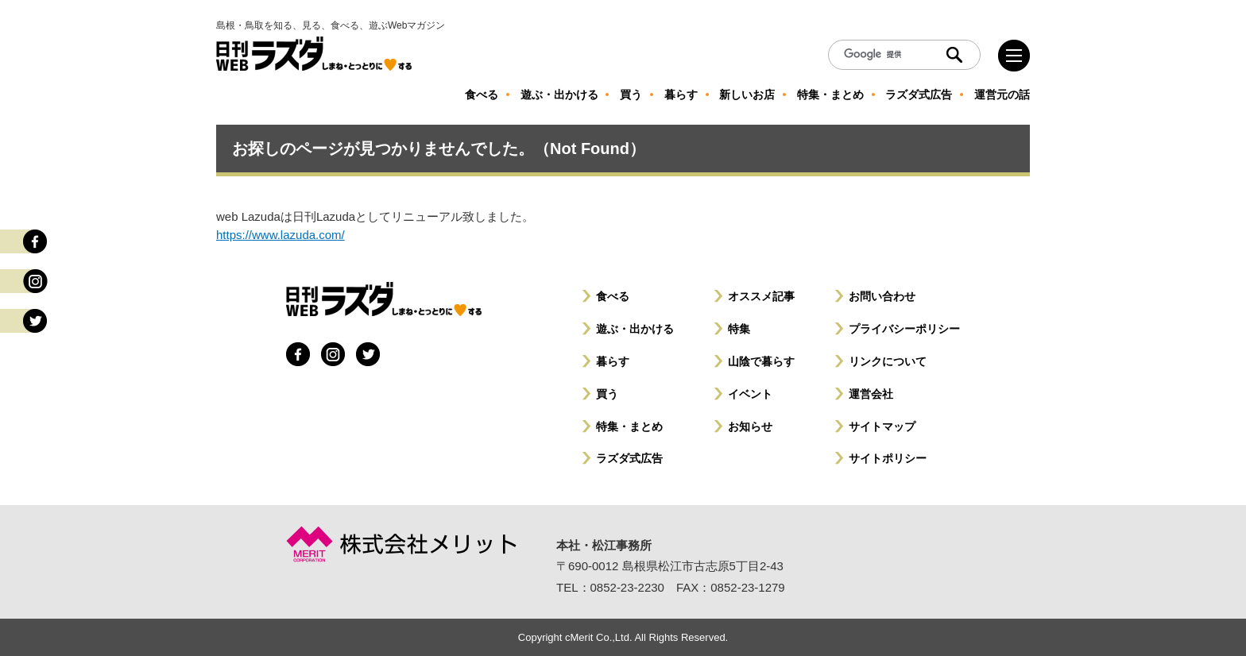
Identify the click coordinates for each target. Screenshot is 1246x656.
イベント (750, 394)
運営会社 (871, 394)
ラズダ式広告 (629, 458)
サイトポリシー (888, 458)
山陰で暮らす (761, 361)
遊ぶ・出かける (635, 328)
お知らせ (750, 426)
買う (607, 394)
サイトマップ (882, 426)
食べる (612, 296)
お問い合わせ (882, 296)
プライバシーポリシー (904, 328)
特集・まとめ (629, 426)
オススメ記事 (761, 296)
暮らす (612, 361)
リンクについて (888, 361)
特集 (739, 328)
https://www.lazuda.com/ (280, 234)
